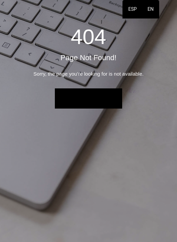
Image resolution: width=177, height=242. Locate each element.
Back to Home (88, 98)
